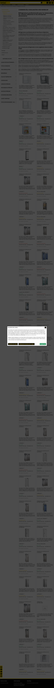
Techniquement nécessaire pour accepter (26, 26)
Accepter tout (42, 26)
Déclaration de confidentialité (31, 17)
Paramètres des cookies (13, 26)
